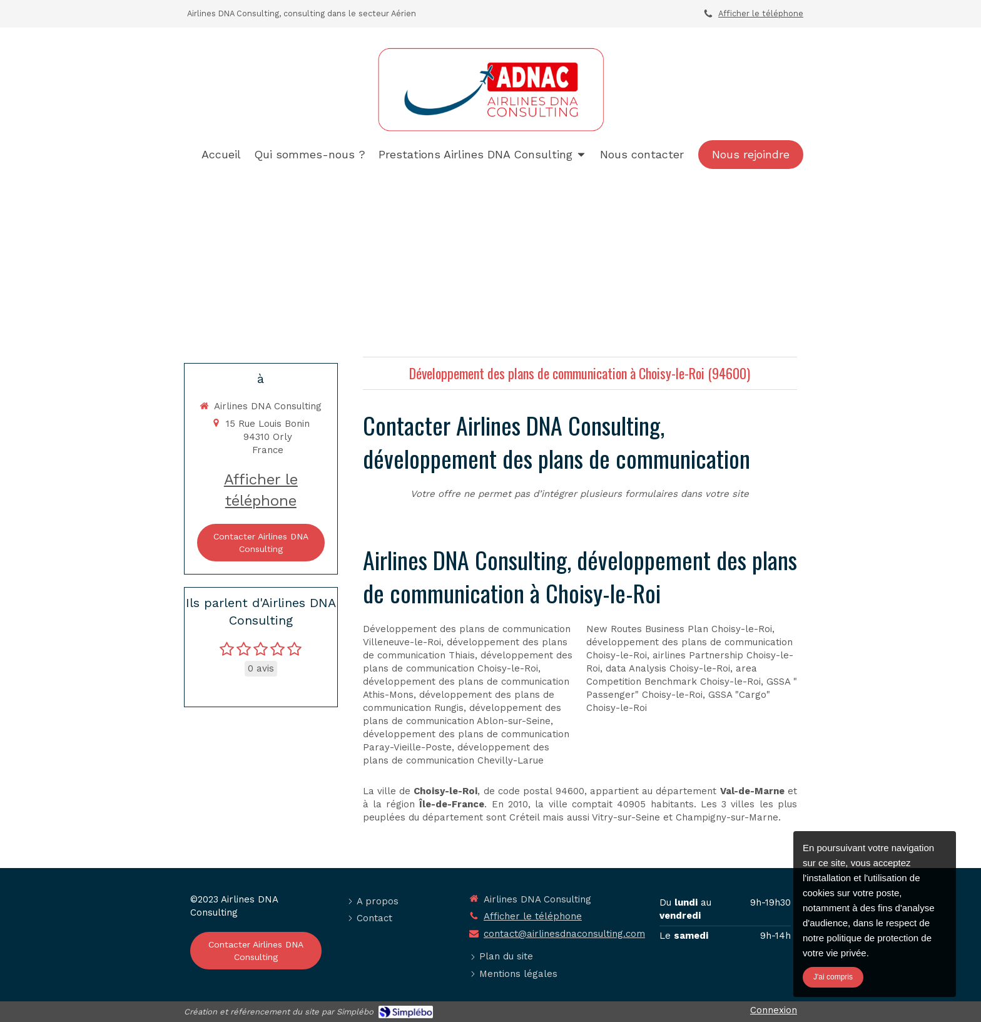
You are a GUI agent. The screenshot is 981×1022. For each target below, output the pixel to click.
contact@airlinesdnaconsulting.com (564, 933)
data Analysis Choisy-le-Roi (668, 668)
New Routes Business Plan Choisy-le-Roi (679, 629)
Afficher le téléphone (760, 13)
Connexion (773, 1010)
